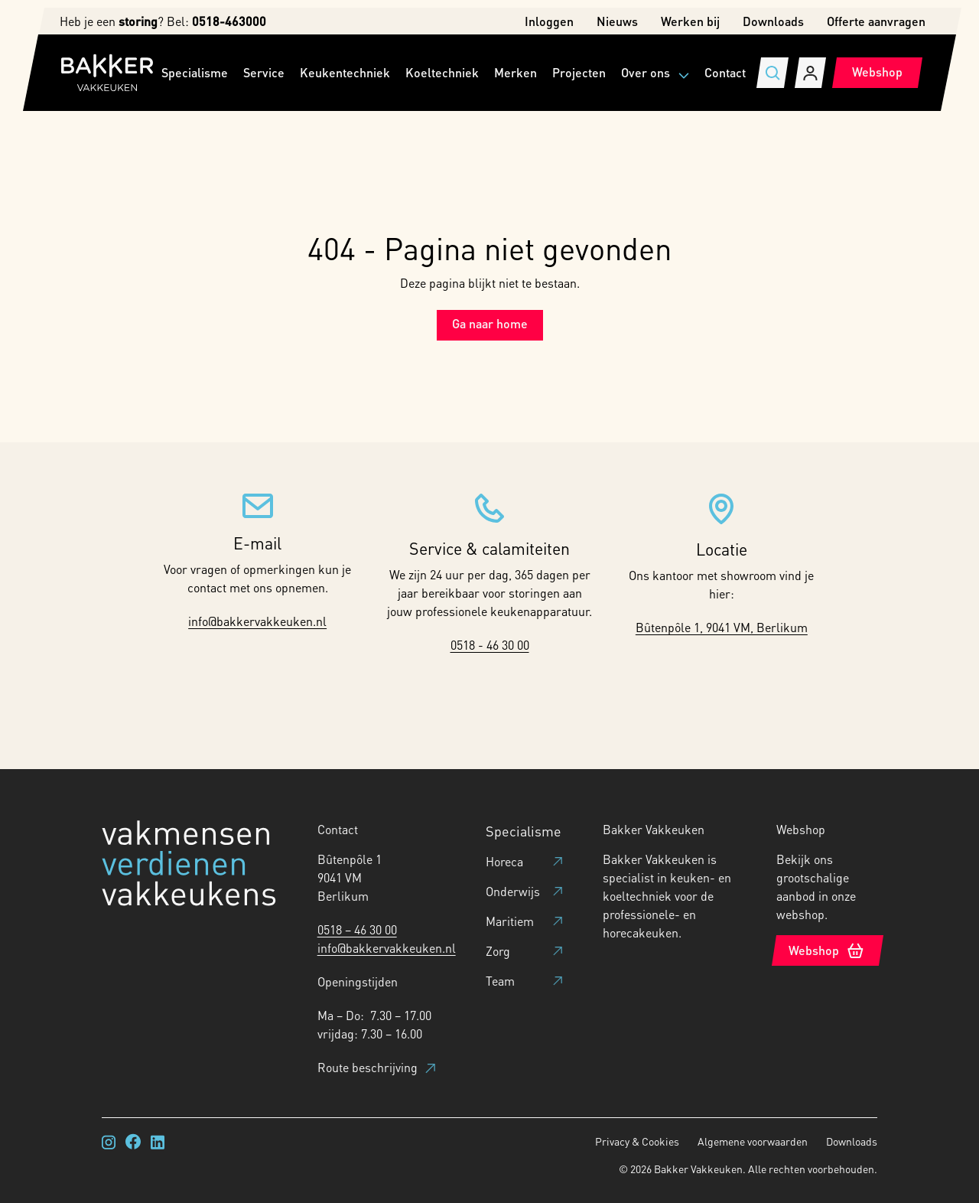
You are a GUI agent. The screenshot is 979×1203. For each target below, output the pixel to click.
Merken (515, 72)
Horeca (504, 861)
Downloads (773, 21)
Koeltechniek (442, 72)
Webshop (877, 72)
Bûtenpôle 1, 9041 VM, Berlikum (722, 627)
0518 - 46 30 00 (489, 645)
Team (500, 981)
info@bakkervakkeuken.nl (257, 621)
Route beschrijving (376, 1067)
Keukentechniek (345, 72)
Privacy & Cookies (637, 1141)
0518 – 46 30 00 (357, 929)
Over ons (645, 72)
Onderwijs (513, 891)
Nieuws (617, 21)
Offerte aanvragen (876, 21)
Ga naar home (490, 323)
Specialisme (194, 72)
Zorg (498, 951)
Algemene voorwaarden (753, 1141)
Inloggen (549, 21)
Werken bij (690, 21)
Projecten (579, 72)
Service (264, 72)
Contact (725, 72)
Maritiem (510, 921)
